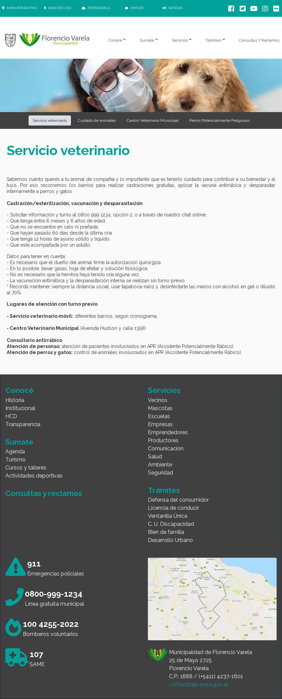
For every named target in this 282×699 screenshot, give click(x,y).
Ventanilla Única (167, 516)
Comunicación (166, 448)
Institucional (20, 408)
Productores (163, 440)
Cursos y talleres (25, 467)
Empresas (160, 424)
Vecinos (157, 400)
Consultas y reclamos (43, 493)
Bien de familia (166, 532)
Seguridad (160, 472)
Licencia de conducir (173, 508)
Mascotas (160, 408)
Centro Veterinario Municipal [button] (152, 120)
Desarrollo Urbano (170, 540)
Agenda (15, 451)
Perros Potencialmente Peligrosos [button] (219, 120)
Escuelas (159, 416)
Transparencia (22, 424)
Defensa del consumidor (178, 500)
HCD (11, 416)
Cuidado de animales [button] (97, 120)
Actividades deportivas (34, 475)
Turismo (15, 459)
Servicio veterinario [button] (50, 120)
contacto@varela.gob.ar (199, 684)
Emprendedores (168, 432)
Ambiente (160, 464)
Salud (155, 456)
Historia (14, 400)
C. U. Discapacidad (171, 524)
